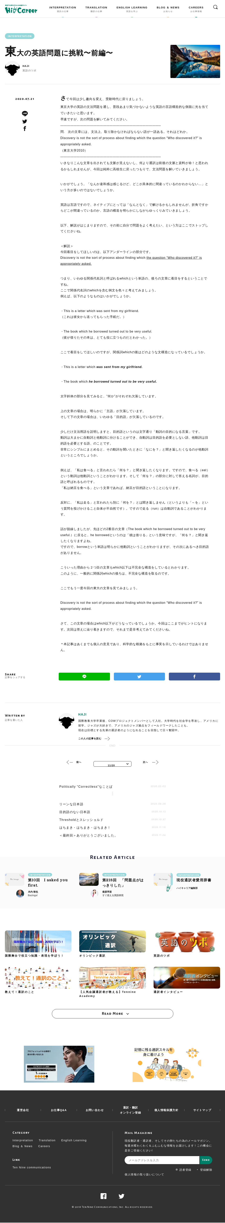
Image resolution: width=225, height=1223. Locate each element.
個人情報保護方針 (166, 1110)
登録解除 (204, 1170)
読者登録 (184, 1170)
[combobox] (112, 764)
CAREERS (196, 10)
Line (84, 676)
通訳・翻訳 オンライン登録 (130, 1110)
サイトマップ (202, 1110)
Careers (44, 1146)
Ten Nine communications (32, 1167)
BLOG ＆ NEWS (168, 10)
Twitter (139, 676)
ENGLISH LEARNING (132, 10)
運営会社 (23, 1110)
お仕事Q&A (59, 1110)
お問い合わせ (95, 1110)
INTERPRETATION (62, 10)
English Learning (74, 1140)
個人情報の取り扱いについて (144, 1174)
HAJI (25, 66)
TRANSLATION (96, 10)
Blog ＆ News (22, 1146)
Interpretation (23, 1140)
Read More (112, 1014)
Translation (47, 1140)
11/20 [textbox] (111, 765)
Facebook (194, 676)
